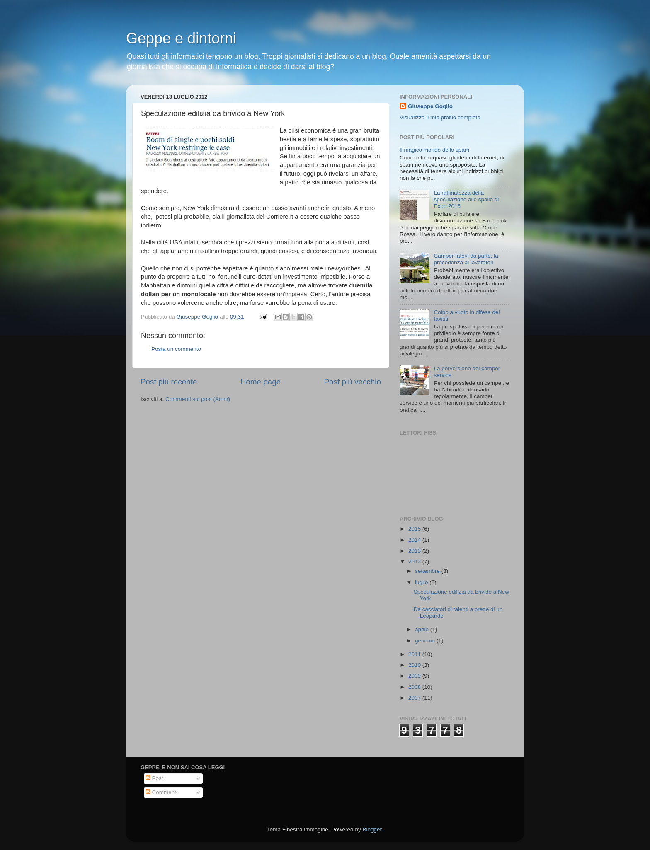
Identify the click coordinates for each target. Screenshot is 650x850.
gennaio (426, 641)
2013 (415, 551)
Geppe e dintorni (181, 38)
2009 (415, 676)
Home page (260, 381)
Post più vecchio (352, 381)
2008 (415, 687)
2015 (415, 529)
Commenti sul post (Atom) (197, 399)
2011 (415, 654)
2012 (415, 561)
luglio (422, 582)
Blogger (371, 829)
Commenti (161, 792)
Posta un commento (176, 349)
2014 (415, 540)
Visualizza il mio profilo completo (440, 117)
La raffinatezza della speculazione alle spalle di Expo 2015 (466, 199)
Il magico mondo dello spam (434, 150)
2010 (415, 665)
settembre (428, 571)
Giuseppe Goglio (430, 106)
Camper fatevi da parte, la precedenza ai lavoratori (466, 259)
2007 (415, 698)
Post (154, 778)
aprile (422, 629)
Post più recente (169, 381)
